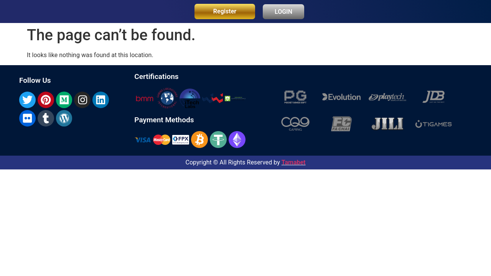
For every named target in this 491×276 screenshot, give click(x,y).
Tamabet (294, 162)
